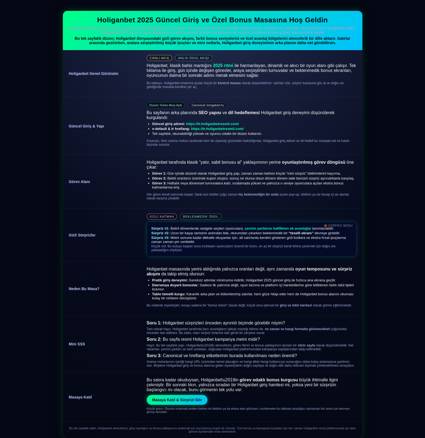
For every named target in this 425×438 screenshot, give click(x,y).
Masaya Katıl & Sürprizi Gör (177, 400)
